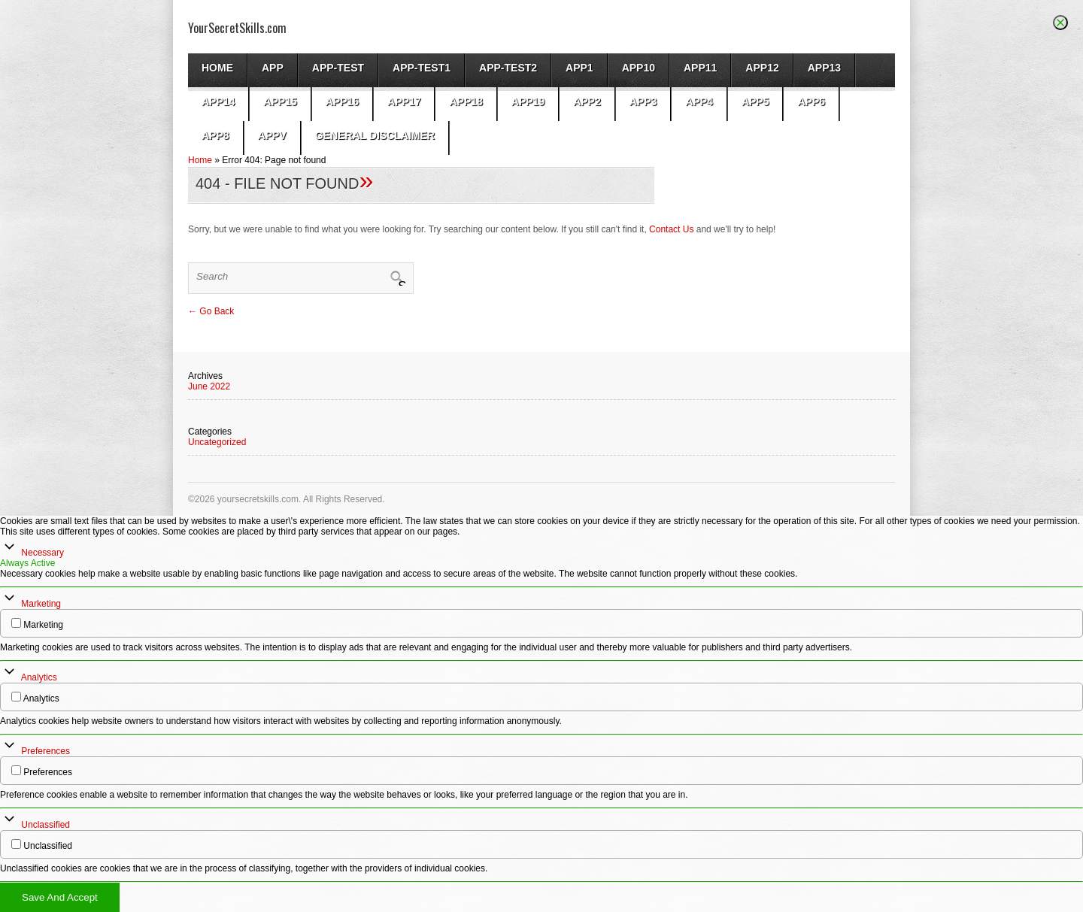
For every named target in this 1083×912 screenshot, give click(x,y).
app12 (761, 68)
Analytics (39, 677)
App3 (643, 101)
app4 (699, 101)
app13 (824, 68)
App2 (587, 101)
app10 (638, 68)
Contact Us (671, 229)
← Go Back (211, 311)
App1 (579, 68)
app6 (811, 101)
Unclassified (45, 825)
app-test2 (508, 68)
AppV (272, 135)
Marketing (41, 603)
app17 (403, 101)
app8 (215, 135)
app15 (279, 101)
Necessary (42, 552)
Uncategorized (217, 442)
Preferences (45, 751)
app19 (528, 101)
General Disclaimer (375, 135)
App (273, 68)
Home (217, 68)
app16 (342, 101)
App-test (338, 68)
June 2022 (209, 386)
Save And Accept (60, 897)
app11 (700, 68)
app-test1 (421, 68)
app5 (755, 101)
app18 (465, 101)
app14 (218, 101)
